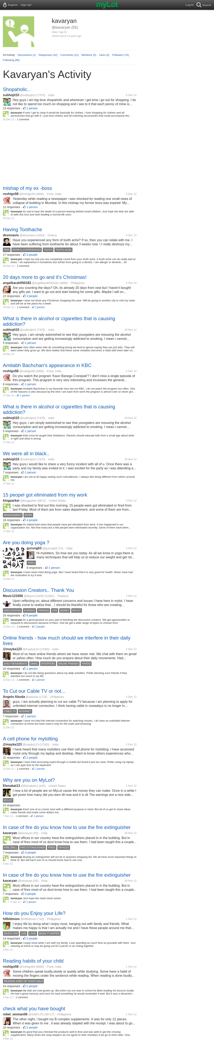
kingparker (11, 500)
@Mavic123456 (34, 596)
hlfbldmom (11, 919)
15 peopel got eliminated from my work (45, 495)
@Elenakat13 (29, 785)
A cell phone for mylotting (30, 738)
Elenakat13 (11, 785)
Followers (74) (120, 54)
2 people (40, 626)
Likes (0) (104, 54)
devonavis (11, 235)
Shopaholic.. (16, 89)
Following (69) (11, 60)
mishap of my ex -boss (27, 188)
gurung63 (34, 548)
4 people (32, 520)
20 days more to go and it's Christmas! (45, 277)
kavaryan (10, 833)
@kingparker (28, 500)
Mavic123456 (13, 596)
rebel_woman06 (15, 1014)
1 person (32, 108)
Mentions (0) (89, 54)
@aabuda (32, 696)
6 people (32, 615)
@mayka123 (12, 649)
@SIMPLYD (36, 1014)
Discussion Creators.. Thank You (38, 590)
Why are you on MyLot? (29, 780)
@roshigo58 (27, 194)
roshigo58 (10, 194)
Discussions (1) (27, 54)
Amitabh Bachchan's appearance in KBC (47, 365)
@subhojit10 (28, 95)
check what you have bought (34, 1008)
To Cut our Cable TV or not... (34, 691)
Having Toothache (22, 229)
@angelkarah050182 (45, 283)
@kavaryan (25, 833)
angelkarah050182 (17, 283)
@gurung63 (49, 548)
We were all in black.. (26, 453)
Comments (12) (69, 54)
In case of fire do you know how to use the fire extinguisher (67, 827)
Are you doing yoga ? (26, 542)
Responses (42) (48, 54)
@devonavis (27, 235)
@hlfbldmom (28, 919)
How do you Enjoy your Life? (34, 913)
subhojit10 (11, 95)
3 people (32, 254)
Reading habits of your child (33, 961)
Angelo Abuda (14, 696)
